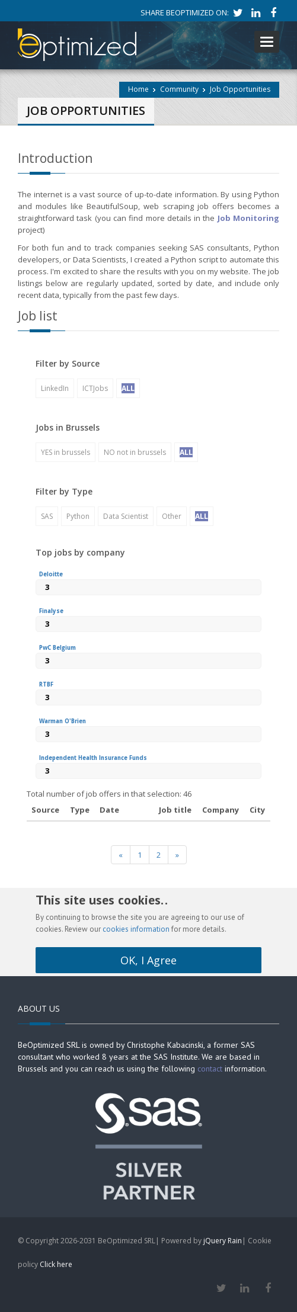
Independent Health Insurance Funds (93, 758)
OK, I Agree (148, 960)
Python (78, 516)
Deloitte (51, 574)
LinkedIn (55, 388)
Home (138, 89)
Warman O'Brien (62, 721)
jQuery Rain (222, 1241)
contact (209, 1068)
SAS (47, 516)
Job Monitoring (247, 218)
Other (171, 516)
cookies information (136, 929)
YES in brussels (65, 452)
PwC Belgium (57, 648)
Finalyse (51, 611)
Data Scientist (125, 516)
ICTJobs (95, 388)
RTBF (46, 684)
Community (179, 89)
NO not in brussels (135, 452)
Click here (56, 1264)
